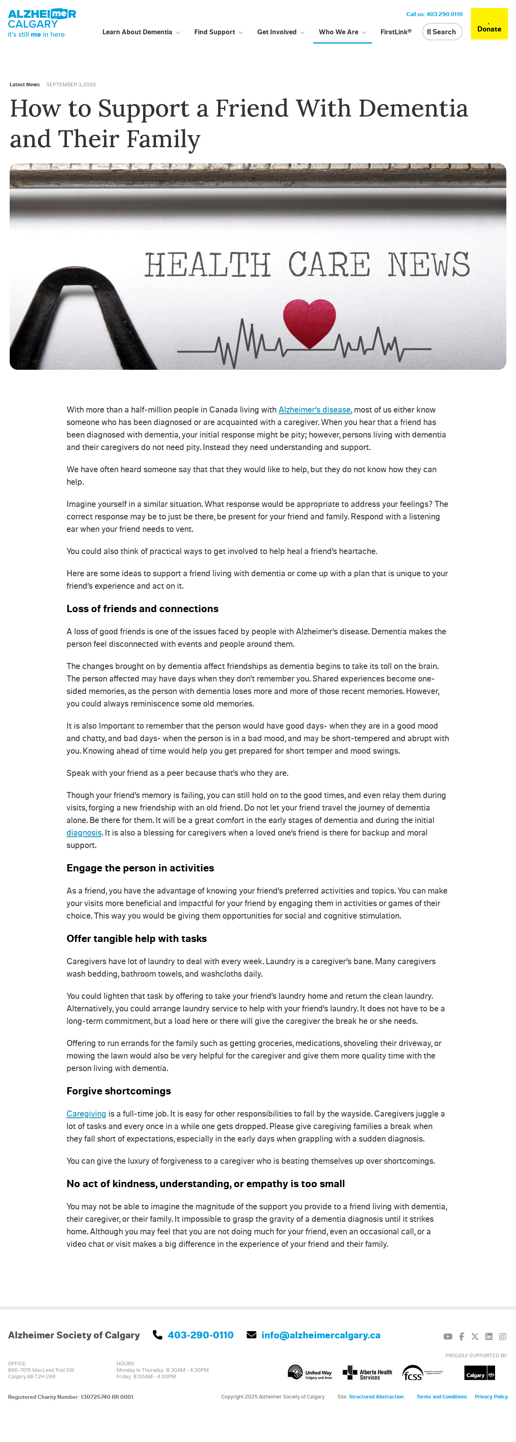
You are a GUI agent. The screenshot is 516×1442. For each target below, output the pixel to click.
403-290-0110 (193, 1335)
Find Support (214, 31)
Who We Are (338, 31)
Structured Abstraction (376, 1396)
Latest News (25, 84)
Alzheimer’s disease (315, 409)
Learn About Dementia (137, 31)
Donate (489, 24)
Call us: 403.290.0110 (434, 13)
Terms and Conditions (441, 1396)
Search (441, 31)
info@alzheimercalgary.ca (314, 1335)
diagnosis (84, 832)
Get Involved (277, 31)
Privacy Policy (491, 1396)
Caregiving (86, 1113)
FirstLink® (396, 31)
